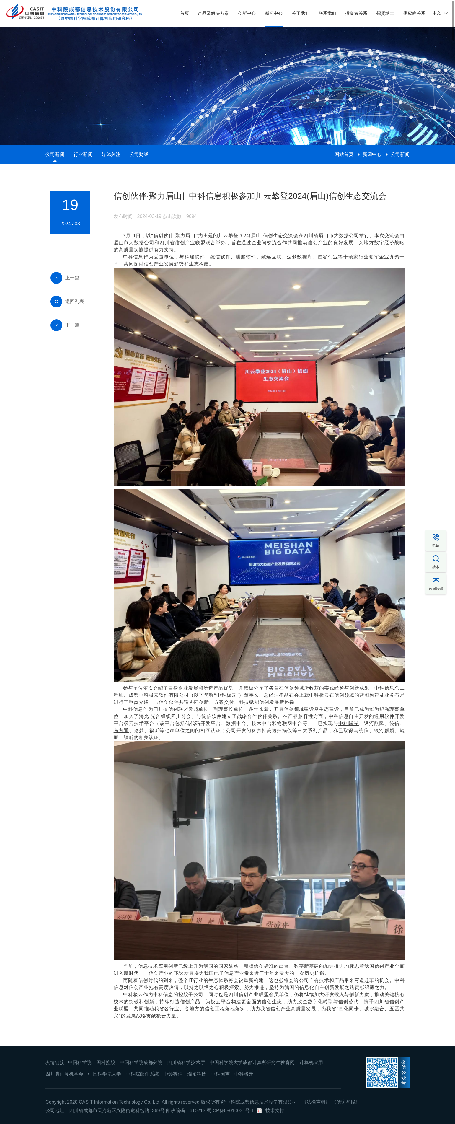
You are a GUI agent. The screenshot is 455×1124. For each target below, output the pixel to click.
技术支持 (274, 1110)
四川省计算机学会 (64, 1073)
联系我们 (327, 13)
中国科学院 (80, 1062)
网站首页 (344, 154)
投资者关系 (356, 13)
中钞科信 (173, 1073)
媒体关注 (111, 154)
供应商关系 (414, 13)
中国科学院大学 (104, 1073)
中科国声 (220, 1073)
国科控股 (105, 1062)
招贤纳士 (385, 13)
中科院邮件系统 (142, 1073)
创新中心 (247, 13)
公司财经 (139, 154)
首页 (184, 13)
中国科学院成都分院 (141, 1062)
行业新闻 (83, 154)
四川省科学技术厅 (186, 1062)
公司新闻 (54, 154)
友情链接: (55, 1062)
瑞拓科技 (196, 1073)
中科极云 (243, 1073)
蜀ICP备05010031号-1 (230, 1110)
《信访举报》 (346, 1102)
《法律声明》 (316, 1102)
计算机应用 (311, 1062)
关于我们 (300, 13)
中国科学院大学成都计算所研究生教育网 (252, 1062)
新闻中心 (274, 13)
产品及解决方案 (213, 13)
